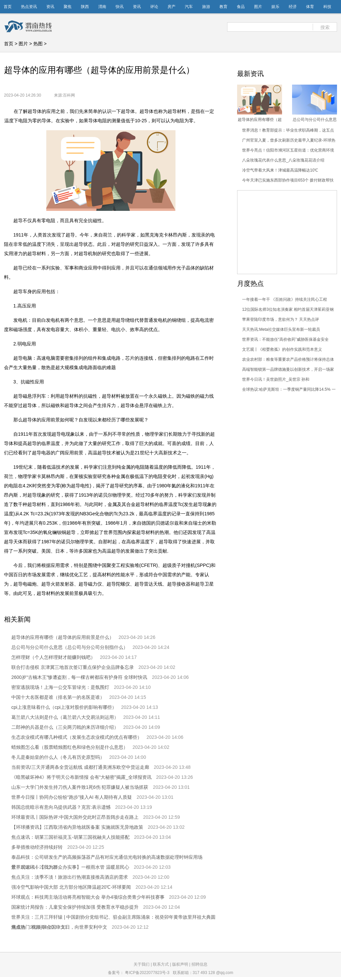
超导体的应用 (43, 606)
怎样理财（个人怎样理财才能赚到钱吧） (53, 657)
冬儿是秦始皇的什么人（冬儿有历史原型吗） (58, 757)
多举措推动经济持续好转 (37, 847)
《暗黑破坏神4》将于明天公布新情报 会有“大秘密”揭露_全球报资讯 (81, 777)
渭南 (102, 6)
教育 (223, 6)
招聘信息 (199, 964)
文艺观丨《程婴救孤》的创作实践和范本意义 (282, 349)
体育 (310, 6)
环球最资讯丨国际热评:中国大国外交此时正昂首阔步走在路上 (75, 817)
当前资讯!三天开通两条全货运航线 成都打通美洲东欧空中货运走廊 (80, 767)
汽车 (189, 6)
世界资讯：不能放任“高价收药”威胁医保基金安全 (285, 339)
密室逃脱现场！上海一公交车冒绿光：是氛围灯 (60, 687)
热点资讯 (29, 6)
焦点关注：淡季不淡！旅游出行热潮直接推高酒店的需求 (69, 877)
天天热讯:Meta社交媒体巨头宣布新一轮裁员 (281, 329)
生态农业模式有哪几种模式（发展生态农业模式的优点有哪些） (76, 737)
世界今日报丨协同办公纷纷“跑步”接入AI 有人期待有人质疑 (71, 797)
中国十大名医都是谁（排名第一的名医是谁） (58, 697)
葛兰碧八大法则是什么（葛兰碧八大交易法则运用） (65, 717)
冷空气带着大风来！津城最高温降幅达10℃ (280, 170)
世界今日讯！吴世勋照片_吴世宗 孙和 (275, 379)
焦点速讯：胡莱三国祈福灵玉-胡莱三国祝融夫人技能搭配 (70, 837)
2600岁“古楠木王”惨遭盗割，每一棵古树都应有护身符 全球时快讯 (79, 677)
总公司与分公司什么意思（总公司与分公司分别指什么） (69, 647)
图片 (258, 6)
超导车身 (164, 606)
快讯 (120, 6)
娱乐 (275, 6)
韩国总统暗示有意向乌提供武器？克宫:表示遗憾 (61, 807)
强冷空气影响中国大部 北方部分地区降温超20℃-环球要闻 (71, 887)
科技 (327, 6)
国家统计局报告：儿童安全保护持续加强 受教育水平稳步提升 (75, 907)
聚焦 (68, 6)
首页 (8, 6)
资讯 (50, 6)
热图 (38, 43)
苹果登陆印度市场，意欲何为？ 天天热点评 (280, 319)
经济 (293, 6)
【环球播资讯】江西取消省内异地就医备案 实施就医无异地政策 (77, 827)
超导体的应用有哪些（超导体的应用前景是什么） (62, 637)
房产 (171, 6)
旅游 (206, 6)
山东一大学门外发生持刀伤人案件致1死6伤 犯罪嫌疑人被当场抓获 (79, 787)
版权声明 (180, 964)
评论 (154, 6)
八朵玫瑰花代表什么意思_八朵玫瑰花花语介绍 (283, 160)
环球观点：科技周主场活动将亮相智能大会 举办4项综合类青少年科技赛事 (88, 897)
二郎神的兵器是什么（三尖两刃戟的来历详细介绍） (65, 727)
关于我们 (142, 964)
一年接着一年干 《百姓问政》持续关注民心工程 (284, 299)
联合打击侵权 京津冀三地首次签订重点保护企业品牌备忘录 (72, 667)
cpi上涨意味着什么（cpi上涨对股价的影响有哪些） (64, 707)
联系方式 (161, 964)
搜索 (325, 27)
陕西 (85, 6)
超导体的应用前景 (131, 606)
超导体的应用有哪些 (84, 606)
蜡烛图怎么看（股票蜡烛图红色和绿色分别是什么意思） (69, 747)
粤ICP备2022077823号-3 (147, 972)
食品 (241, 6)
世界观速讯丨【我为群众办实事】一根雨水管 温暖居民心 (70, 867)
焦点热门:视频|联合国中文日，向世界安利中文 (59, 927)
